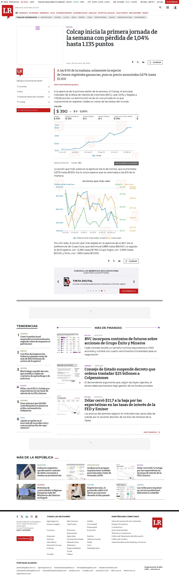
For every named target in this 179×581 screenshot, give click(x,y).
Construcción (46, 17)
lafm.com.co (116, 571)
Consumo (51, 530)
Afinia (89, 17)
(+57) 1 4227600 (23, 530)
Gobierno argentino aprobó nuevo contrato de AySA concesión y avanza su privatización (49, 472)
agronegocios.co (45, 568)
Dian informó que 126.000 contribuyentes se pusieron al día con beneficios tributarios (34, 407)
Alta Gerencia (72, 521)
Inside (89, 542)
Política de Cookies (119, 539)
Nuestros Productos (120, 524)
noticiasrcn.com (102, 571)
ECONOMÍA (34, 13)
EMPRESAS (44, 13)
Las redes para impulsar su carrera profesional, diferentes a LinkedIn (149, 490)
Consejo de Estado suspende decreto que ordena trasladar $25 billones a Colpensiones (120, 373)
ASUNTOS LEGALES (106, 13)
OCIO (52, 13)
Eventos (90, 536)
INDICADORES (135, 13)
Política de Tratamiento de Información (127, 536)
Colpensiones (139, 17)
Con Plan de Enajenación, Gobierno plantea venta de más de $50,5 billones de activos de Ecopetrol (33, 357)
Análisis (90, 521)
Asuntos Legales (53, 524)
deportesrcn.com (24, 574)
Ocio (89, 545)
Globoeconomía (94, 539)
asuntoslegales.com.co (26, 568)
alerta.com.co (129, 571)
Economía (91, 530)
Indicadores (51, 542)
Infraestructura (73, 542)
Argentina (41, 465)
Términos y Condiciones (121, 533)
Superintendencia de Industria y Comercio (129, 542)
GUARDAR (155, 62)
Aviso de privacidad (119, 530)
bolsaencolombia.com (108, 568)
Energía (82, 17)
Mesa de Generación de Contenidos (126, 521)
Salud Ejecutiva (93, 548)
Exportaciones (100, 17)
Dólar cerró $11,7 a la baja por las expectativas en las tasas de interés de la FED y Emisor (120, 404)
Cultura (90, 485)
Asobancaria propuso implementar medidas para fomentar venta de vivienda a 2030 (99, 472)
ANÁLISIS (93, 13)
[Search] (160, 7)
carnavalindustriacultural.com (54, 571)
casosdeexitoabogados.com (28, 571)
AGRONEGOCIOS (80, 13)
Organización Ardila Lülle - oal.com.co (153, 568)
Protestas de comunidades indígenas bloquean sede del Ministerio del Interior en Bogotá (49, 493)
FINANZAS (23, 13)
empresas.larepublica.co (64, 568)
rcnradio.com (87, 571)
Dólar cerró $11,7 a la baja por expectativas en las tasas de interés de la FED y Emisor (35, 390)
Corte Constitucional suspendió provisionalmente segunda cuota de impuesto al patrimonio (35, 340)
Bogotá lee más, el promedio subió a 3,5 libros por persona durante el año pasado (98, 492)
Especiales (71, 536)
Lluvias (66, 17)
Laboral (23, 368)
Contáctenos (117, 527)
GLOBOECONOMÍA (64, 13)
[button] (57, 282)
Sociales (50, 554)
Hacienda (24, 334)
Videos (70, 554)
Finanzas (50, 539)
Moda (22, 418)
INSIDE (145, 13)
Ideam (74, 17)
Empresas (51, 536)
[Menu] (17, 12)
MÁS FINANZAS (150, 432)
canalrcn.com (74, 571)
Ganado (112, 17)
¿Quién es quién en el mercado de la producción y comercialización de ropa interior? (34, 424)
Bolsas (23, 385)
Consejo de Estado (124, 17)
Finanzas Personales (75, 539)
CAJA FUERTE (122, 13)
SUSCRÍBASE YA (129, 291)
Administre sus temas (27, 110)
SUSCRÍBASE (172, 2)
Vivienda (57, 17)
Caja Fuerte (71, 524)
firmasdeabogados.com (87, 568)
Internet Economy (54, 545)
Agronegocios (52, 521)
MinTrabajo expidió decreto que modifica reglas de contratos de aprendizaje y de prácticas (35, 375)
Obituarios (71, 545)
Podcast (50, 548)
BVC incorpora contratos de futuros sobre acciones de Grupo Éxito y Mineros (121, 341)
